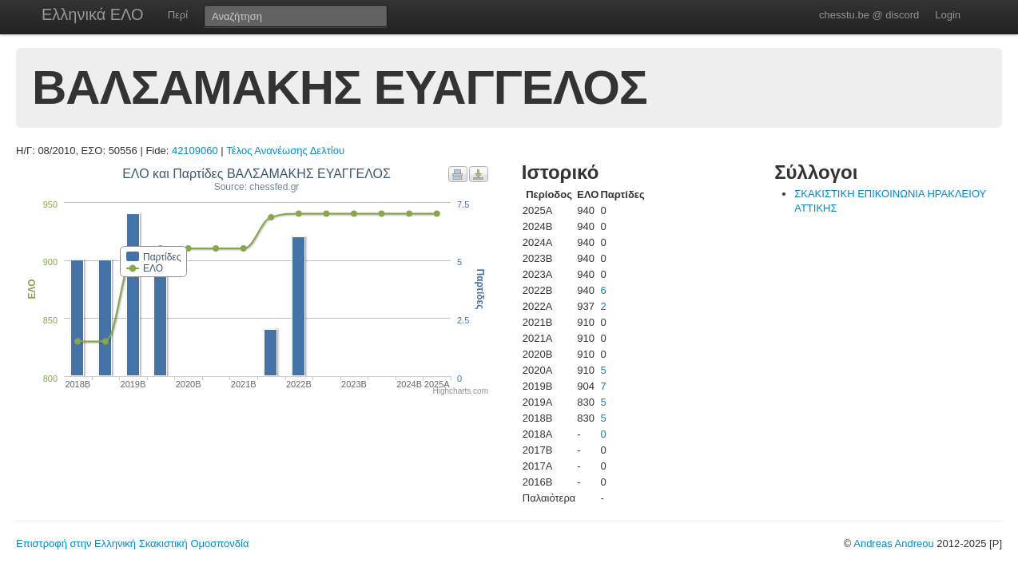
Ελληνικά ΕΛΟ (93, 14)
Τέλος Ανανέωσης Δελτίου (285, 151)
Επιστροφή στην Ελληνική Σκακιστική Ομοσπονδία (132, 543)
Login (947, 15)
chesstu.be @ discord (869, 15)
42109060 (195, 151)
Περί (178, 15)
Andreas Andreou (893, 543)
